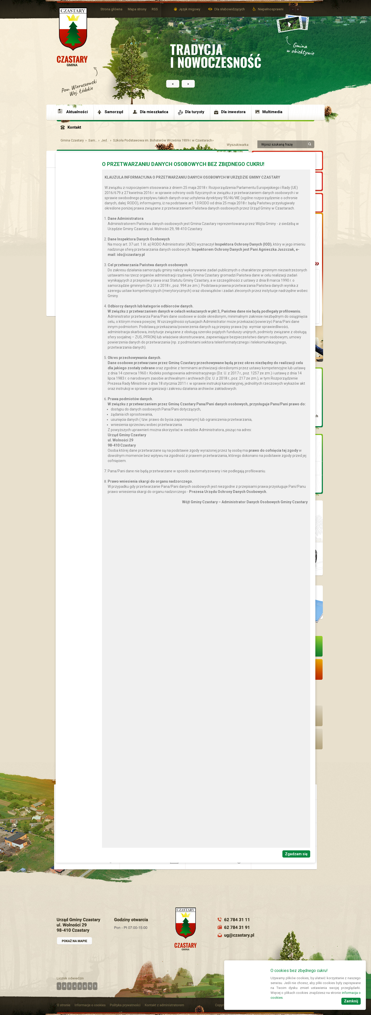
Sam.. (92, 140)
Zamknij (351, 1001)
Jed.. (104, 140)
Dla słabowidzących (230, 9)
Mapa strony (137, 9)
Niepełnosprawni (270, 9)
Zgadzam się (296, 854)
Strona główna (111, 9)
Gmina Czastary (72, 140)
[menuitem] (75, 112)
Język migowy (189, 9)
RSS (155, 9)
